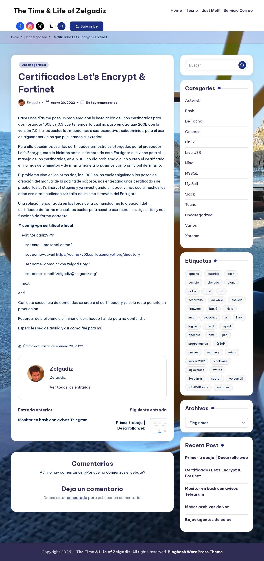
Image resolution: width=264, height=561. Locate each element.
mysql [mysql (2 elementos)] (227, 326)
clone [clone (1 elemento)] (232, 282)
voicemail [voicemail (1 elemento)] (236, 378)
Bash (189, 110)
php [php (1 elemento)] (224, 335)
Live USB (193, 152)
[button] (86, 26)
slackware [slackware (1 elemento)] (220, 361)
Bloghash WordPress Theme (195, 551)
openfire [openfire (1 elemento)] (194, 335)
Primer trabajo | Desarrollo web (216, 457)
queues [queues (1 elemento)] (193, 352)
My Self (191, 183)
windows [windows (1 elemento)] (223, 387)
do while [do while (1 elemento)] (217, 300)
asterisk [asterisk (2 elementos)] (213, 273)
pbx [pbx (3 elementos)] (211, 335)
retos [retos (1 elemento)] (232, 352)
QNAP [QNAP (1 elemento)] (220, 343)
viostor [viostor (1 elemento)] (215, 378)
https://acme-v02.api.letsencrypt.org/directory (98, 254)
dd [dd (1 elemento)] (221, 291)
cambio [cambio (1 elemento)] (193, 282)
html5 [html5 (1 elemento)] (213, 308)
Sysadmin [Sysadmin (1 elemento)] (195, 378)
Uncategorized (34, 65)
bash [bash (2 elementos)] (230, 273)
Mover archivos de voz (207, 506)
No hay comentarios (98, 102)
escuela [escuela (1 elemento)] (236, 300)
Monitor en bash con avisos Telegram (211, 491)
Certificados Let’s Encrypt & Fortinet (213, 473)
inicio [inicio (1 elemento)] (229, 308)
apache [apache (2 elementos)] (193, 273)
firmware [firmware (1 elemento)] (194, 308)
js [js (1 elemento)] (226, 317)
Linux (190, 142)
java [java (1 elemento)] (191, 317)
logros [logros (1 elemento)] (192, 326)
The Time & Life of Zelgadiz (59, 10)
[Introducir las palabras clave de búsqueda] (216, 65)
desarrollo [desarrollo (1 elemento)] (195, 300)
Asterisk (192, 100)
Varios (191, 225)
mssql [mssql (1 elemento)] (210, 326)
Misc (189, 162)
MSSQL (191, 173)
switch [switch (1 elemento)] (217, 370)
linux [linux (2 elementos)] (239, 317)
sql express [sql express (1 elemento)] (196, 370)
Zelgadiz (61, 368)
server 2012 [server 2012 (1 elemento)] (196, 361)
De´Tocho (193, 121)
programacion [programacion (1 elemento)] (198, 343)
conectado (77, 497)
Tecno (190, 204)
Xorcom (192, 235)
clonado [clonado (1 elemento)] (213, 282)
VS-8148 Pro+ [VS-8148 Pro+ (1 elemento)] (198, 387)
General (192, 131)
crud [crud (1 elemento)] (208, 291)
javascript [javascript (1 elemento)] (210, 317)
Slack (190, 194)
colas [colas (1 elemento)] (192, 291)
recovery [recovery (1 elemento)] (213, 352)
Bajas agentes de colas (208, 519)
